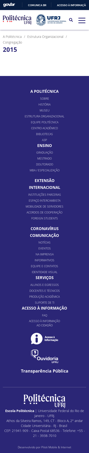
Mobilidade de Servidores (44, 206)
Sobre (44, 99)
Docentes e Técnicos (44, 291)
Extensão (45, 180)
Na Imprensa (45, 254)
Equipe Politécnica (44, 122)
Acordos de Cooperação (44, 212)
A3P (44, 140)
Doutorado (44, 164)
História (44, 104)
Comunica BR (37, 5)
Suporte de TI (44, 303)
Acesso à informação (72, 5)
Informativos (44, 260)
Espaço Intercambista (45, 201)
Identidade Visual (44, 272)
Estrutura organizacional (44, 116)
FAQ (44, 315)
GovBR (9, 5)
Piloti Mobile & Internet (56, 447)
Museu (45, 110)
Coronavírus (45, 228)
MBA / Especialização (45, 170)
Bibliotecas (44, 134)
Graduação (44, 153)
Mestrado (44, 158)
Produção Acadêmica (44, 297)
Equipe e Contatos (44, 266)
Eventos (44, 248)
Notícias (44, 242)
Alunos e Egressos (44, 285)
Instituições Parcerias (44, 195)
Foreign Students (44, 218)
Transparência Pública (44, 371)
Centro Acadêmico (44, 128)
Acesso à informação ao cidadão (44, 323)
